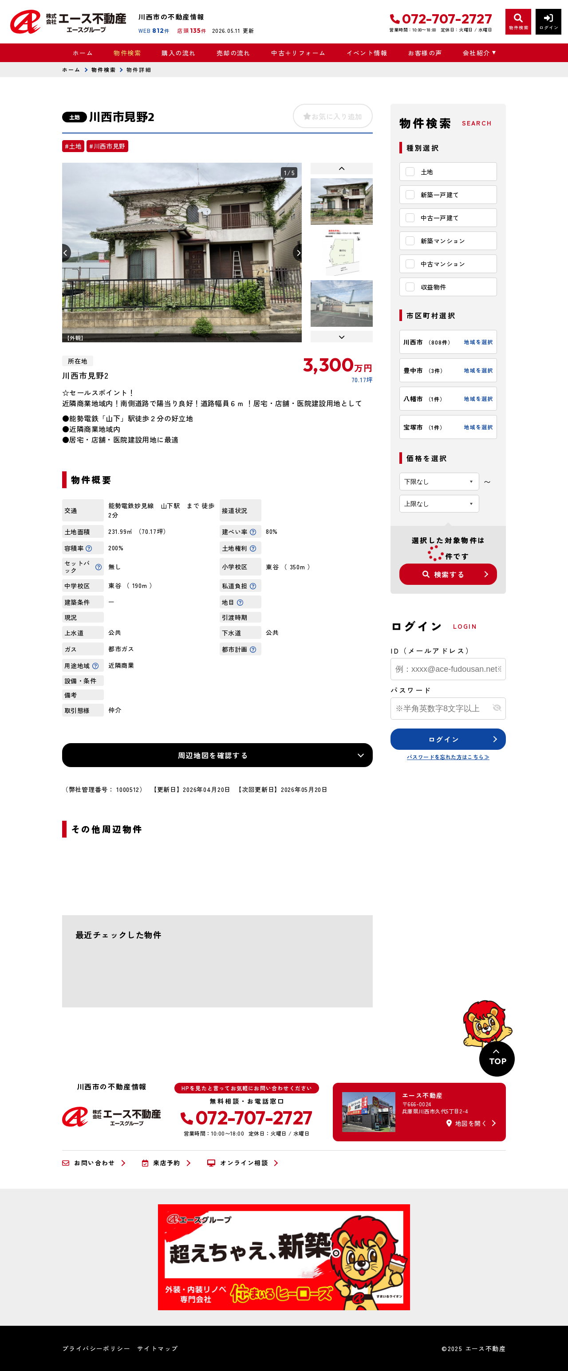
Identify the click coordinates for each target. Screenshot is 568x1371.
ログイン (443, 739)
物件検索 (127, 52)
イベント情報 (367, 52)
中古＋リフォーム (298, 52)
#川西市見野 (107, 145)
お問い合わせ (88, 1163)
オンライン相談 (237, 1163)
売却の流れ (234, 52)
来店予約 (161, 1163)
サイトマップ (157, 1348)
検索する (443, 574)
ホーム (83, 52)
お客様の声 (425, 52)
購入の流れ (179, 52)
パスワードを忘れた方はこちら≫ (448, 756)
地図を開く (466, 1123)
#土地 (73, 145)
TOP (497, 1061)
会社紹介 (476, 52)
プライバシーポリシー (96, 1348)
